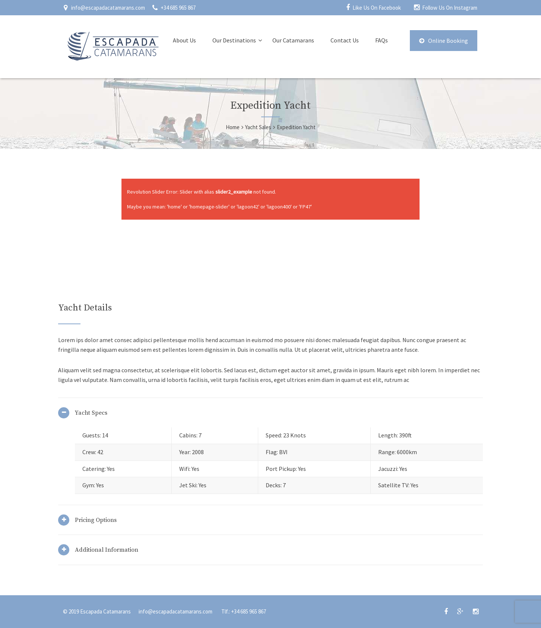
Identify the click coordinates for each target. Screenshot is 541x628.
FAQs (381, 40)
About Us (184, 40)
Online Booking (443, 40)
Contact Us (344, 40)
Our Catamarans (293, 40)
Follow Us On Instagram (449, 7)
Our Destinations (234, 40)
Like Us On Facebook (376, 7)
